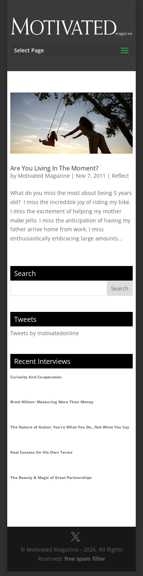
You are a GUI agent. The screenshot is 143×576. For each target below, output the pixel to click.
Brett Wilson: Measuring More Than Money (51, 401)
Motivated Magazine (44, 175)
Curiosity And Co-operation (36, 377)
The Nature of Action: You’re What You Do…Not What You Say (69, 427)
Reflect (120, 175)
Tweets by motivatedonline (44, 333)
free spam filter (84, 558)
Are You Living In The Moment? (54, 168)
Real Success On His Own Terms (41, 452)
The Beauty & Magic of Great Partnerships (51, 477)
